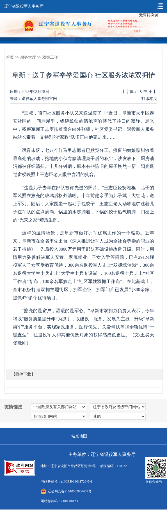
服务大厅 (28, 57)
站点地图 (79, 436)
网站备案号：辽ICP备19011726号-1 (66, 481)
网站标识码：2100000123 (59, 501)
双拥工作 (50, 57)
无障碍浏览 (149, 15)
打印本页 (149, 99)
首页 (10, 57)
